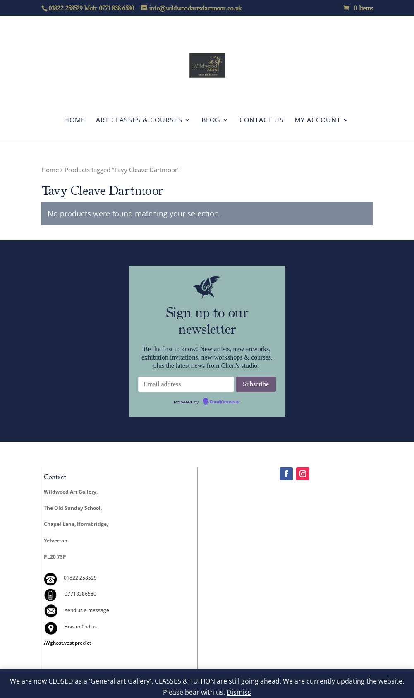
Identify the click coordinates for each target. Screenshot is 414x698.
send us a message (87, 610)
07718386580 (80, 593)
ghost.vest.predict (67, 642)
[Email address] (186, 384)
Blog (210, 121)
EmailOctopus (224, 402)
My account (317, 121)
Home (74, 121)
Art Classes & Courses (139, 121)
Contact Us (261, 121)
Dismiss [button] (239, 692)
